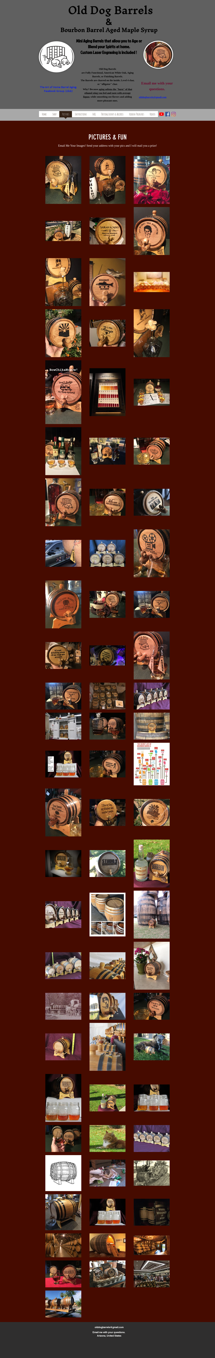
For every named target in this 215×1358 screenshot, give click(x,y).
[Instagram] (173, 114)
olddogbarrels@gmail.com (109, 1327)
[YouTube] (161, 114)
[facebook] (167, 114)
